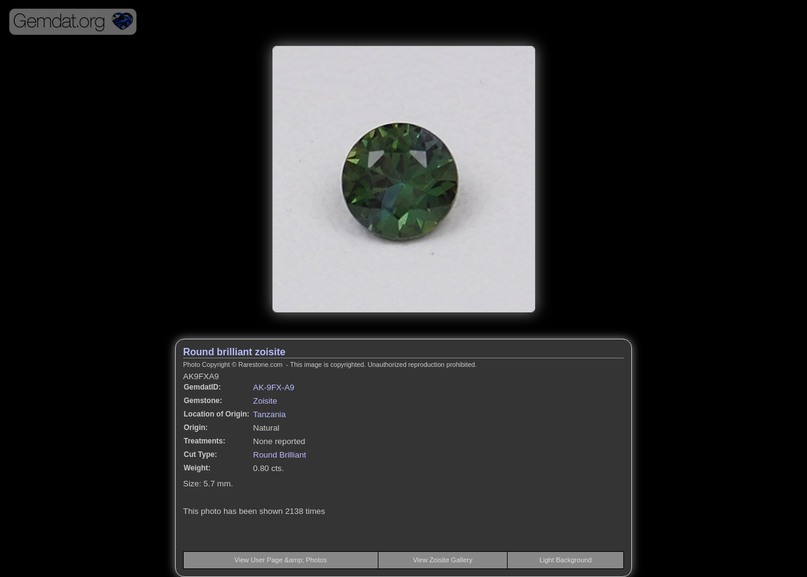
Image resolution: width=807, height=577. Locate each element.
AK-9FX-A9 (273, 387)
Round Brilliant (279, 454)
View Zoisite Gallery (442, 560)
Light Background (565, 560)
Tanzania (269, 414)
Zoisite (265, 400)
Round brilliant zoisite (234, 352)
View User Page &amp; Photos (281, 560)
